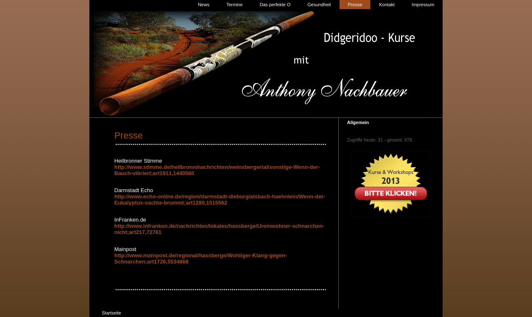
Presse (355, 4)
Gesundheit (319, 4)
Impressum (423, 4)
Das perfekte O (275, 4)
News (203, 4)
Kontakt (386, 4)
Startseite (111, 312)
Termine (235, 4)
